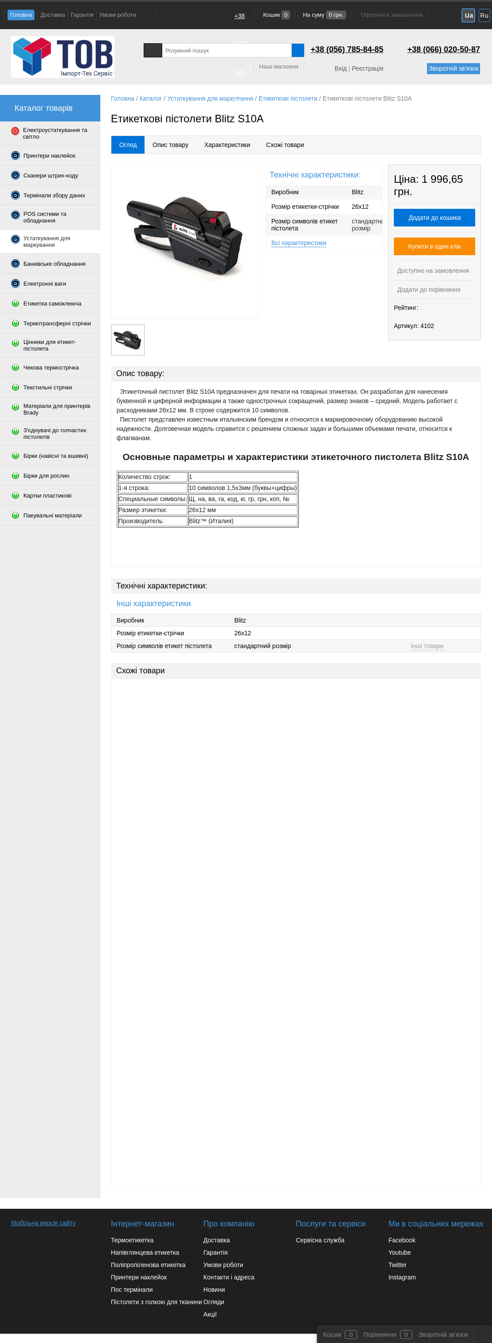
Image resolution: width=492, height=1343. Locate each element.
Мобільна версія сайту (43, 1222)
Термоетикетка (132, 1240)
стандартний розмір (370, 225)
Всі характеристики (299, 242)
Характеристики (227, 144)
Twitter (398, 1264)
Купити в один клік (434, 246)
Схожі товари (285, 144)
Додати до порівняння (428, 289)
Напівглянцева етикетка (145, 1252)
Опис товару (170, 144)
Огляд (128, 144)
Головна (21, 14)
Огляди (213, 1301)
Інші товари (427, 645)
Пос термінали (132, 1289)
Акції (210, 1314)
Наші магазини (278, 66)
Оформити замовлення (392, 14)
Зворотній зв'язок (453, 68)
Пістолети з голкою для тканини (156, 1301)
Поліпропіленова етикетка (148, 1264)
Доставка (52, 14)
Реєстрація (367, 68)
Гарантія (82, 14)
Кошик (276, 14)
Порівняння (380, 1334)
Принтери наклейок (139, 1277)
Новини (214, 1289)
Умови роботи (117, 14)
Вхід (341, 68)
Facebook (402, 1240)
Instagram (402, 1277)
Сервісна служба (320, 1240)
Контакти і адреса (228, 1277)
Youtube (400, 1252)
